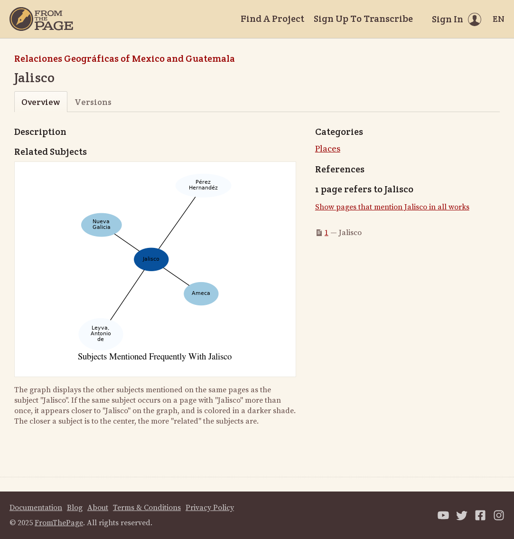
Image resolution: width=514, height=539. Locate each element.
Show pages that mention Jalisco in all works (392, 207)
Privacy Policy (210, 507)
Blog (75, 507)
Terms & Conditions (147, 507)
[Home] (41, 19)
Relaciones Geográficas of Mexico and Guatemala (124, 58)
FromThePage (59, 523)
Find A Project (272, 18)
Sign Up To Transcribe (363, 18)
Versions (93, 101)
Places (327, 148)
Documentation (35, 507)
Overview (40, 101)
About (97, 507)
